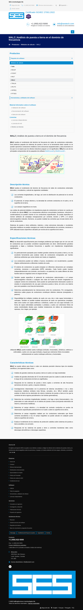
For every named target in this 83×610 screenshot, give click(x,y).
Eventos (48, 533)
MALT (13, 76)
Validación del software (19, 107)
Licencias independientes (19, 120)
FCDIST (13, 73)
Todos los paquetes (14, 491)
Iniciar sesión (14, 8)
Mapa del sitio (15, 5)
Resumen (12, 520)
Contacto (12, 464)
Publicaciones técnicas (15, 509)
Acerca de (12, 461)
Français (61, 608)
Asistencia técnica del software (17, 522)
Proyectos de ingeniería (15, 512)
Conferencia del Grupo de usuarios (26, 533)
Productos (15, 44)
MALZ (13, 80)
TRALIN (13, 83)
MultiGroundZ (49, 151)
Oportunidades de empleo (16, 472)
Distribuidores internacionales (17, 470)
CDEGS (12, 488)
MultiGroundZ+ (60, 151)
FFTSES (13, 93)
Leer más (12, 452)
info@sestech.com (65, 24)
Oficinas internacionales (44, 5)
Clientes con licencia (17, 127)
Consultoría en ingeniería (16, 504)
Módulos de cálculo (28, 44)
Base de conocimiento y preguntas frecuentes (21, 528)
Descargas (12, 533)
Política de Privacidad (15, 475)
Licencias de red (17, 123)
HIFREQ (13, 90)
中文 (73, 608)
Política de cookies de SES (16, 478)
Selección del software (18, 114)
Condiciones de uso (14, 481)
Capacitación (40, 533)
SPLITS (13, 87)
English (55, 608)
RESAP (13, 70)
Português (68, 608)
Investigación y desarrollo (16, 507)
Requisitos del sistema (15, 525)
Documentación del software (20, 111)
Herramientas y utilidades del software (19, 494)
